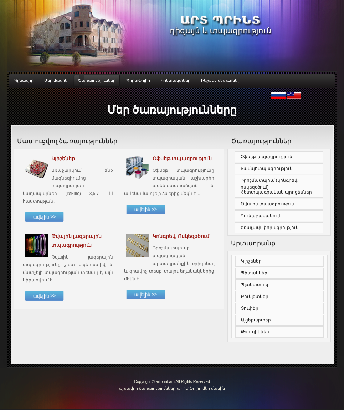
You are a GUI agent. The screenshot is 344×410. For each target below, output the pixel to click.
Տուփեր (249, 308)
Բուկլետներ (254, 296)
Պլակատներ (255, 284)
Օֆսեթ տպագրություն (266, 156)
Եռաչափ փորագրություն (270, 227)
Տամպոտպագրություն (267, 168)
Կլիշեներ (251, 261)
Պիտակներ (254, 272)
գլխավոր (129, 388)
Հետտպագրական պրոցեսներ (276, 192)
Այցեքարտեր (256, 320)
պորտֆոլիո (189, 388)
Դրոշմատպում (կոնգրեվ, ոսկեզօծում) (270, 184)
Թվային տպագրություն (267, 203)
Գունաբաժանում (260, 215)
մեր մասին (213, 388)
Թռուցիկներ (255, 331)
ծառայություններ (157, 388)
